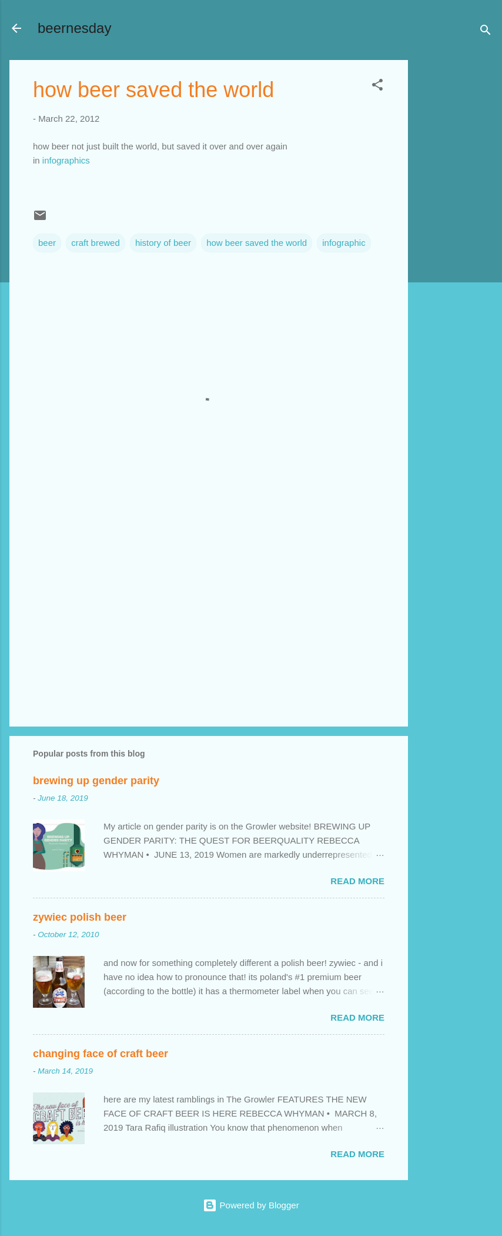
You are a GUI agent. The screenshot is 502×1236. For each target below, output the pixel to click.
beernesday (74, 28)
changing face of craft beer (100, 1054)
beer (47, 243)
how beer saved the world (256, 243)
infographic (343, 243)
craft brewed (95, 243)
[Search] (485, 32)
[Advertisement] (455, 236)
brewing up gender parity (96, 781)
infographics (66, 160)
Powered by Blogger (251, 1205)
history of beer (163, 243)
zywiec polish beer (79, 917)
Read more (357, 881)
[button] (377, 87)
